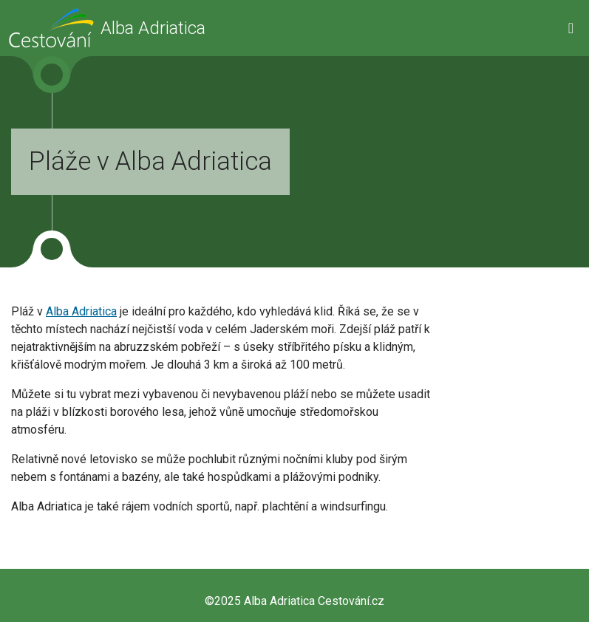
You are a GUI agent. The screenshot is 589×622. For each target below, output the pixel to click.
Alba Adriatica (81, 311)
